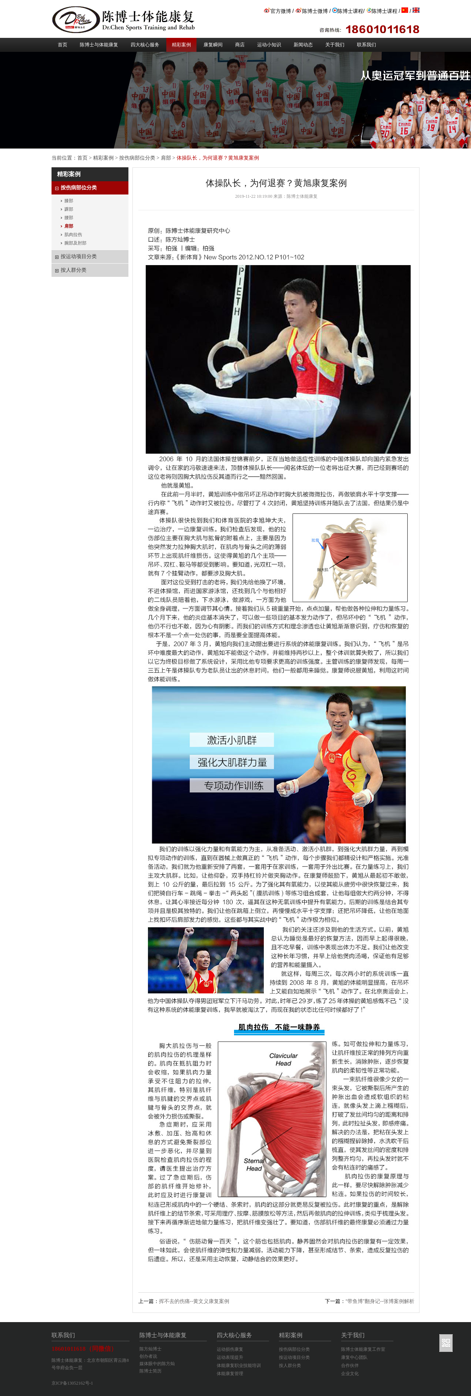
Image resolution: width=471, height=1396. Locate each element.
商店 (240, 44)
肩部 (166, 158)
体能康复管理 (230, 1373)
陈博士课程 (347, 11)
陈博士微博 (311, 11)
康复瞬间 (213, 44)
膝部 (68, 200)
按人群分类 (290, 1365)
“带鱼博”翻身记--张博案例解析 (380, 1301)
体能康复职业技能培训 (239, 1365)
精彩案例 (181, 44)
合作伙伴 (350, 1365)
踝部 (68, 209)
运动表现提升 (230, 1357)
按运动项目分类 (294, 1357)
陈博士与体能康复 (99, 44)
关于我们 (334, 44)
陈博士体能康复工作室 (363, 1349)
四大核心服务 (145, 44)
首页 (62, 44)
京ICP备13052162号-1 (72, 1383)
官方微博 (277, 11)
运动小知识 (269, 44)
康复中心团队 (354, 1357)
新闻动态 (303, 44)
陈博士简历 (150, 1371)
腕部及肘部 (75, 243)
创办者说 (148, 1356)
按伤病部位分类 (137, 158)
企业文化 (350, 1373)
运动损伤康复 (230, 1349)
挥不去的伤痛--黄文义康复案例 (194, 1301)
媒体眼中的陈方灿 (157, 1363)
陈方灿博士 (150, 1349)
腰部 (68, 217)
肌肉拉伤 (73, 234)
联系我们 (366, 44)
